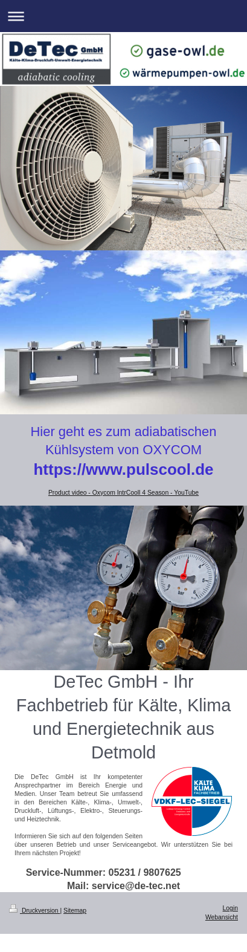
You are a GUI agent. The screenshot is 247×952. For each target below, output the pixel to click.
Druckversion (34, 910)
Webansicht (221, 917)
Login (230, 908)
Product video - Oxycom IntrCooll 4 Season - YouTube (123, 492)
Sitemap (74, 910)
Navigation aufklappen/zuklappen (123, 16)
